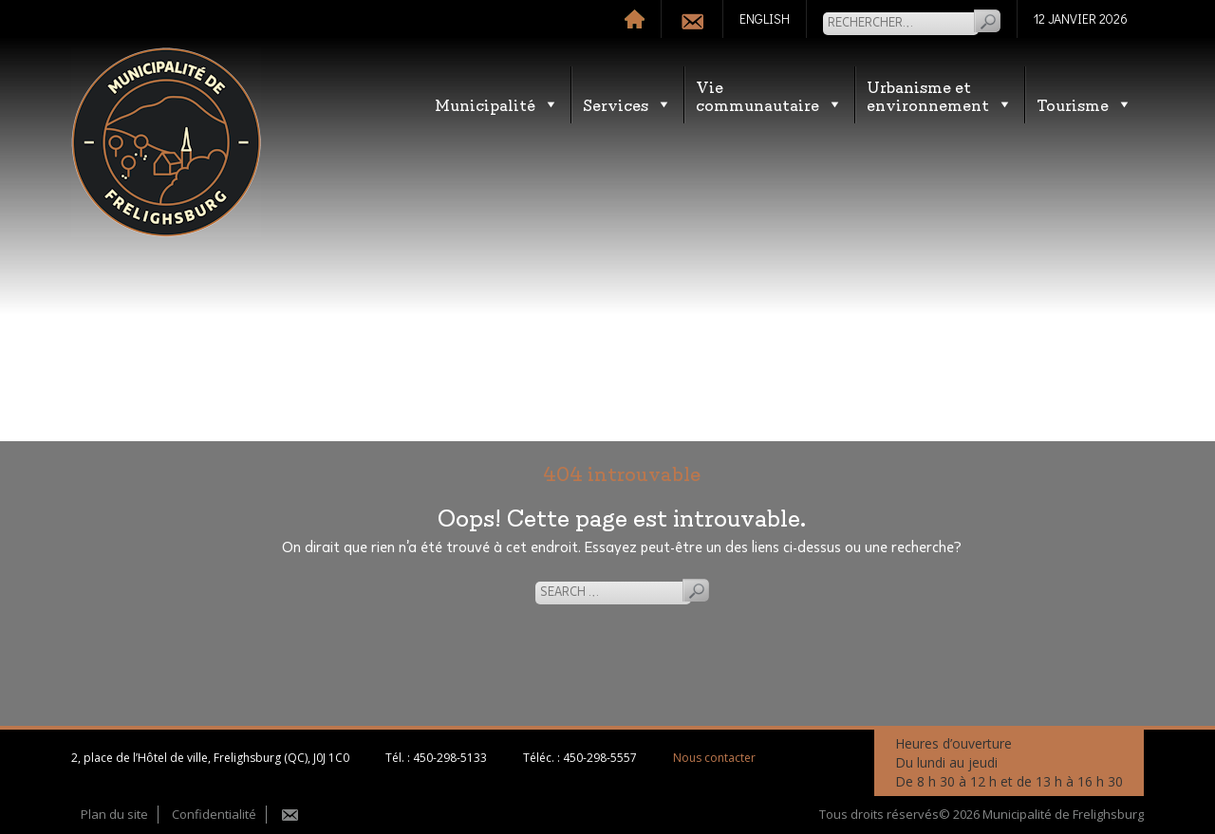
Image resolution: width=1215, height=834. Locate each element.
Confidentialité (214, 814)
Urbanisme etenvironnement (940, 95)
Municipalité (497, 104)
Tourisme (1084, 104)
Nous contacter (714, 758)
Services (627, 104)
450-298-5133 (450, 758)
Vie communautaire (769, 95)
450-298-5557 (600, 758)
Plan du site (114, 814)
